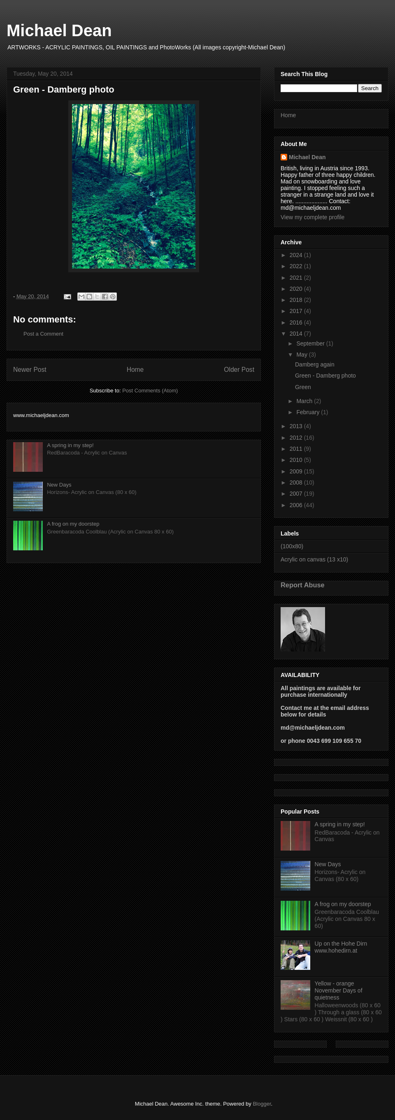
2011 (297, 448)
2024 (297, 255)
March (305, 401)
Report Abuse (303, 585)
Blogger (262, 1104)
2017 (297, 311)
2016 (297, 322)
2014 (297, 333)
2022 (297, 266)
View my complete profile (312, 217)
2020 (297, 288)
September (311, 343)
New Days (59, 485)
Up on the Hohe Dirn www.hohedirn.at (341, 947)
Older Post (239, 369)
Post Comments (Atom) (150, 390)
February (308, 412)
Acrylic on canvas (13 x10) (314, 559)
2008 (297, 482)
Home (135, 369)
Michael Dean (59, 30)
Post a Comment (43, 334)
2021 (297, 277)
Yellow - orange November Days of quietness (338, 990)
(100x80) (292, 546)
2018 (297, 300)
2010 (297, 460)
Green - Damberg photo (325, 375)
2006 (297, 505)
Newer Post (29, 369)
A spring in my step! (70, 445)
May (302, 354)
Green (303, 387)
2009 (297, 471)
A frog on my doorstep (73, 524)
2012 (297, 437)
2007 (297, 493)
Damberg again (315, 364)
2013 (297, 426)
